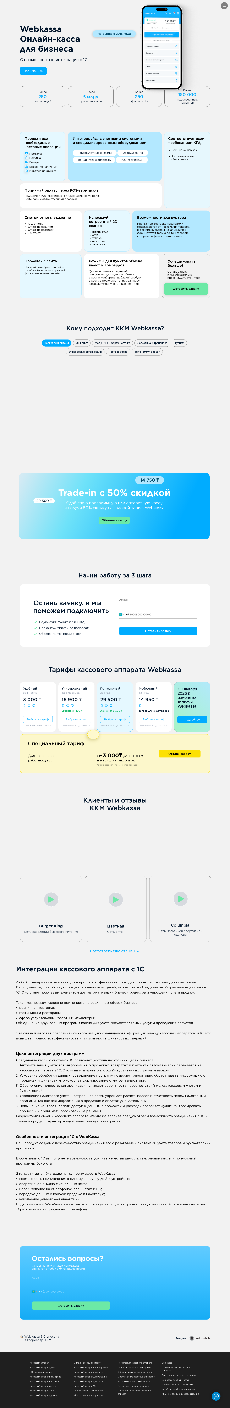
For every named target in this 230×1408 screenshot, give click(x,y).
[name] (158, 600)
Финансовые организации (85, 351)
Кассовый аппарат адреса (43, 1395)
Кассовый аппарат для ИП (43, 1367)
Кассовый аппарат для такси (88, 1381)
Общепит (82, 342)
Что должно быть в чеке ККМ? (177, 1384)
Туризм (179, 342)
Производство (118, 351)
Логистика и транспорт (152, 342)
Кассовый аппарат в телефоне (45, 1376)
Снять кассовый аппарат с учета (134, 1367)
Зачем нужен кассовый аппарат (134, 1386)
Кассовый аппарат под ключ (44, 1381)
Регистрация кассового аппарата (135, 1362)
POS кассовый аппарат (41, 1372)
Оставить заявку (158, 631)
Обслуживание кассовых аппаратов (136, 1376)
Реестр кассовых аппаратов (88, 1390)
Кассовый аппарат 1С (84, 1386)
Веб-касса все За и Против (176, 1380)
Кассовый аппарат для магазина (90, 1376)
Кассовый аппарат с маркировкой (91, 1367)
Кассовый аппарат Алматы (43, 1390)
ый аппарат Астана (46, 1386)
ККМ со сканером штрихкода (88, 1395)
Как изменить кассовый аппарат (134, 1381)
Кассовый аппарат (39, 1362)
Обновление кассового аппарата (135, 1372)
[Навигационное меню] (224, 6)
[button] (33, 71)
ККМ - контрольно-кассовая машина (180, 1394)
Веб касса (167, 1362)
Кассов (33, 1386)
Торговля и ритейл (56, 342)
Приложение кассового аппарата (179, 1375)
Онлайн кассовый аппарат (87, 1362)
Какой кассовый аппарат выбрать (179, 1389)
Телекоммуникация (147, 351)
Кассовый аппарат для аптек (88, 1372)
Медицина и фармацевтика (112, 342)
